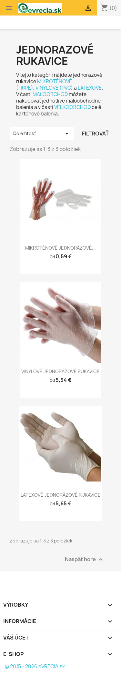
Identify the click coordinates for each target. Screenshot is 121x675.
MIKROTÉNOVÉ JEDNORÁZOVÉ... (60, 248)
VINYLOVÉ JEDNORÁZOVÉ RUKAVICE (60, 371)
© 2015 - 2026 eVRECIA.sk (35, 666)
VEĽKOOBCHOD (72, 107)
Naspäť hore (85, 560)
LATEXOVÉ (90, 87)
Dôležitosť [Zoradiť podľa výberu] (42, 133)
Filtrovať (95, 133)
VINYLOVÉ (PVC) (54, 87)
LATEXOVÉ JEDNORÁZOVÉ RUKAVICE (61, 495)
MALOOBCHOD (50, 94)
